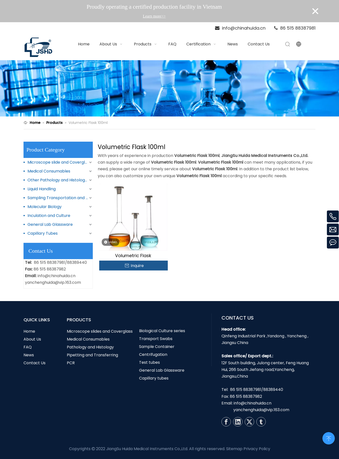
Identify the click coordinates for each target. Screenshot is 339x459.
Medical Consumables (48, 171)
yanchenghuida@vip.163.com (53, 282)
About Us (32, 339)
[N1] (169, 88)
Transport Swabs (155, 339)
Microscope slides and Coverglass (100, 331)
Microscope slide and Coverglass (59, 162)
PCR (71, 363)
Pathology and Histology (90, 347)
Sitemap (234, 449)
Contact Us (35, 363)
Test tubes (149, 362)
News (29, 355)
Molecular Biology (44, 207)
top (328, 437)
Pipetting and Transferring (92, 355)
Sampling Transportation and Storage (60, 198)
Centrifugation (153, 354)
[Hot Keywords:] (288, 44)
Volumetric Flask (133, 255)
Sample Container (156, 346)
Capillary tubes (154, 378)
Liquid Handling (41, 189)
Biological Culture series (162, 331)
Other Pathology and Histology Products (60, 180)
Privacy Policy (256, 449)
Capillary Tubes (42, 233)
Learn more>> (154, 16)
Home (29, 331)
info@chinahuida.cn (56, 276)
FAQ (28, 347)
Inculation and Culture (48, 215)
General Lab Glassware (50, 224)
